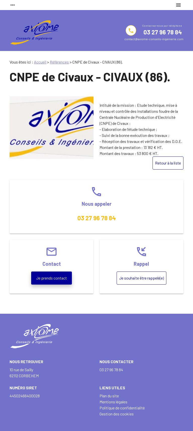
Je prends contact (51, 278)
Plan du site (109, 395)
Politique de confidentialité (122, 407)
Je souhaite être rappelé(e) (141, 278)
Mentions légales (113, 401)
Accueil (40, 62)
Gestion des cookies (117, 413)
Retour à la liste (168, 162)
